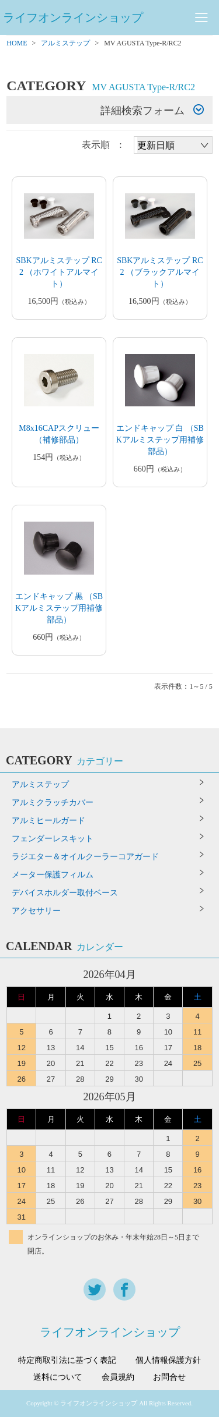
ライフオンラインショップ (73, 17)
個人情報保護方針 (168, 1360)
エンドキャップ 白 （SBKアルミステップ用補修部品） (160, 440)
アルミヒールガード (48, 820)
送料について (57, 1377)
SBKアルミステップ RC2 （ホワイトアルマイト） (59, 272)
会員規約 (118, 1377)
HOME (16, 43)
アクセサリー (36, 910)
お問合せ (169, 1377)
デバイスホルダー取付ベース (65, 892)
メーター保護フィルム (52, 874)
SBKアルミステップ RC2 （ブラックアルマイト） (160, 272)
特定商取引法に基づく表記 (67, 1360)
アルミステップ (65, 43)
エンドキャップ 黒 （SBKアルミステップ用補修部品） (59, 608)
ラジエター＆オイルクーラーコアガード (85, 856)
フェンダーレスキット (52, 838)
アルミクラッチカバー (52, 802)
